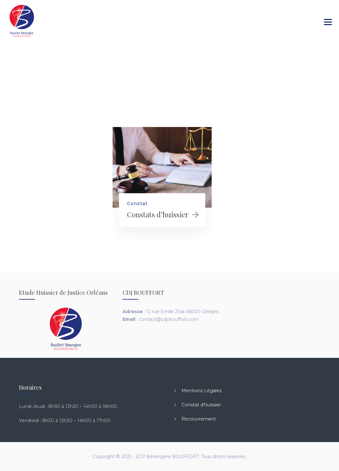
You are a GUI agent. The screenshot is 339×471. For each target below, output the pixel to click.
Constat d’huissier (201, 405)
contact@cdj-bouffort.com (169, 319)
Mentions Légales (202, 391)
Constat (137, 203)
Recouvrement (199, 419)
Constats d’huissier (158, 214)
